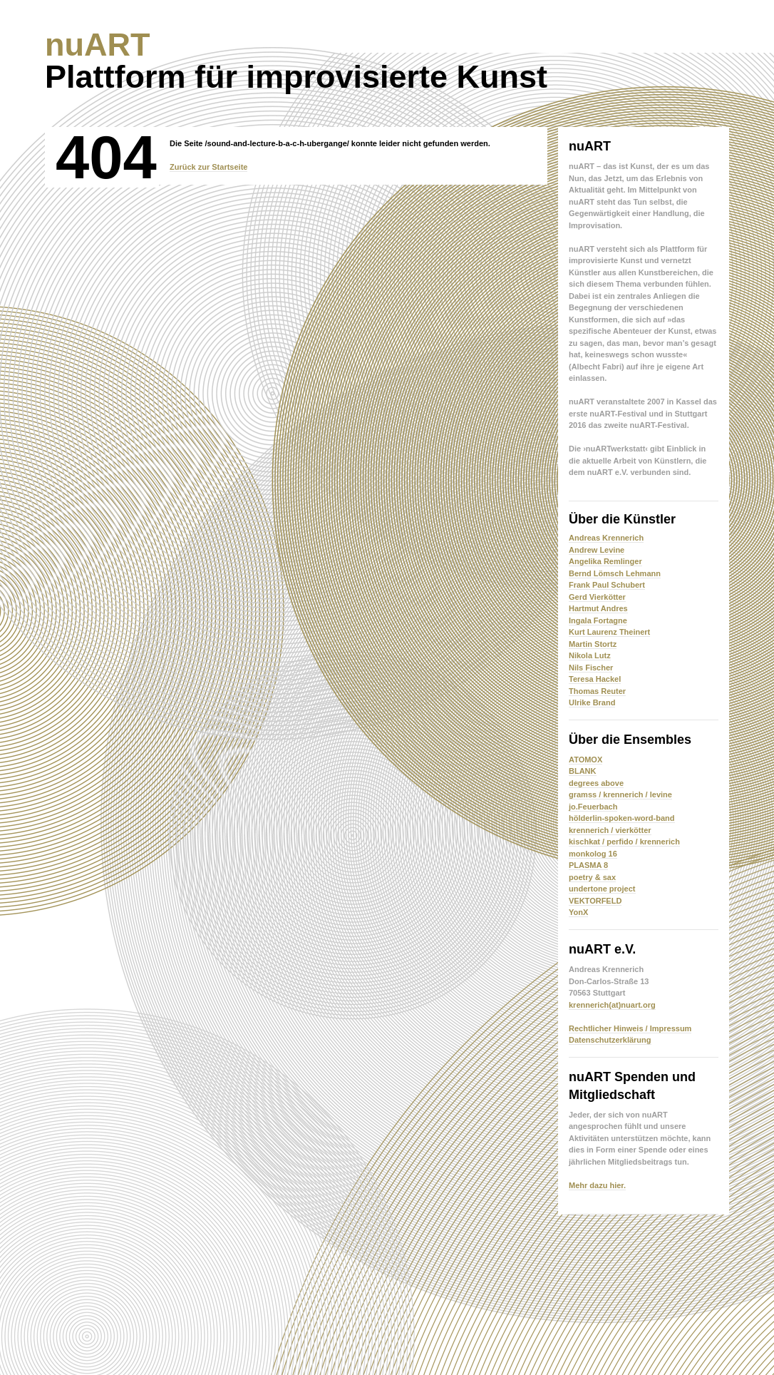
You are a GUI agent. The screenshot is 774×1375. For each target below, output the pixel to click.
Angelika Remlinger (605, 561)
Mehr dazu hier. (597, 1185)
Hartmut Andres (598, 608)
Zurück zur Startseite (208, 167)
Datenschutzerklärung (610, 1040)
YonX (578, 912)
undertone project (602, 888)
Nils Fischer (591, 667)
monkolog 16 (593, 853)
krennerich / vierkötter (610, 830)
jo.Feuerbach (593, 806)
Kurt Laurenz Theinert (609, 632)
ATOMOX (585, 759)
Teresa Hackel (595, 679)
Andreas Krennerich (606, 537)
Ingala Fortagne (598, 620)
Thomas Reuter (597, 691)
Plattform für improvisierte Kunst (296, 60)
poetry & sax (592, 877)
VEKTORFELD (595, 900)
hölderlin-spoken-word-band (622, 818)
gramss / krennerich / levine (620, 794)
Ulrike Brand (592, 702)
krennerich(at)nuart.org (612, 1005)
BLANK (583, 771)
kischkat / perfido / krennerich (624, 841)
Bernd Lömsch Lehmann (615, 573)
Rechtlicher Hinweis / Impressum (630, 1028)
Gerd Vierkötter (597, 597)
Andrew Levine (596, 550)
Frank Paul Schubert (607, 585)
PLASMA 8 (588, 865)
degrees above (596, 783)
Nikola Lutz (590, 655)
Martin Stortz (592, 644)
